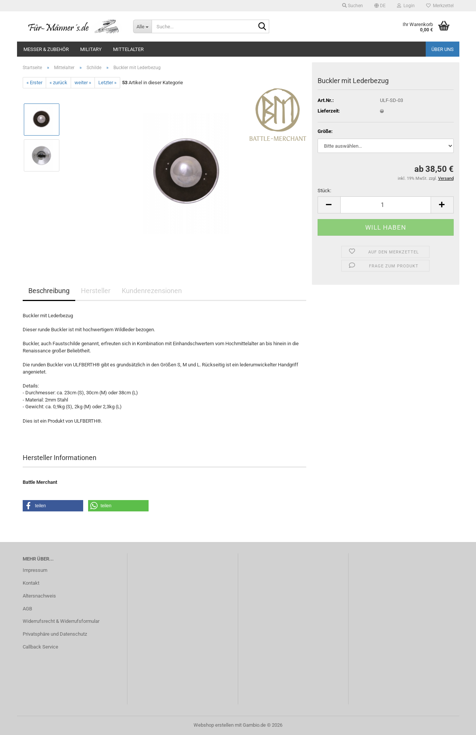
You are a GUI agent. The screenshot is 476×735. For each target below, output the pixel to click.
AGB (27, 608)
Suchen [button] (352, 5)
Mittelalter (128, 49)
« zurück (58, 82)
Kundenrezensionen (152, 291)
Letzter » (107, 82)
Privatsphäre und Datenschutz (55, 634)
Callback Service (40, 647)
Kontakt (31, 583)
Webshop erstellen (214, 725)
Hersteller (95, 291)
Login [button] (406, 5)
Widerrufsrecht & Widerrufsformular (61, 621)
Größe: (325, 131)
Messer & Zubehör (46, 49)
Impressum (35, 570)
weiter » (82, 82)
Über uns (442, 49)
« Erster (34, 82)
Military (91, 49)
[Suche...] (142, 26)
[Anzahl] (385, 204)
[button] (380, 5)
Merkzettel (440, 5)
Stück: (324, 190)
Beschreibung (49, 291)
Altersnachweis (39, 596)
